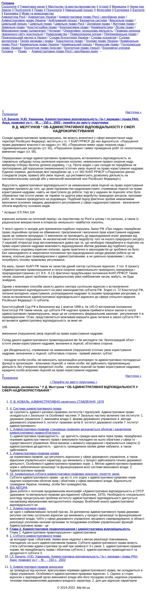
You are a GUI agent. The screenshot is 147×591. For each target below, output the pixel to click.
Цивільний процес (14, 23)
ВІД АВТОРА (18, 487)
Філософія (103, 10)
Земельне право (13, 27)
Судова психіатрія (104, 37)
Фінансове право (107, 44)
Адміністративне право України (24, 20)
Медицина (119, 6)
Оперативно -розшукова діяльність (88, 30)
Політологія (23, 10)
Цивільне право (41, 23)
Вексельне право (121, 20)
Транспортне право (69, 41)
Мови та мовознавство (38, 13)
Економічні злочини (116, 47)
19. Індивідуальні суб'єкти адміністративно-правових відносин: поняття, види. (65, 474)
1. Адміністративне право (28, 508)
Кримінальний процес (77, 44)
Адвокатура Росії (14, 17)
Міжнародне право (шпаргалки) (24, 30)
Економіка (11, 13)
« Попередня (10, 112)
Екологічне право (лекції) (82, 47)
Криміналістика (102, 27)
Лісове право (124, 27)
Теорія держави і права (36, 41)
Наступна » (133, 112)
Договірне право (98, 23)
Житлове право (124, 23)
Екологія (138, 10)
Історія (104, 6)
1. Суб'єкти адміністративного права (35, 535)
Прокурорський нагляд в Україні (24, 37)
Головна (7, 51)
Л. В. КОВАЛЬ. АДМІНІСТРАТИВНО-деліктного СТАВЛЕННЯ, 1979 (57, 401)
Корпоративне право (74, 27)
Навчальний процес (79, 10)
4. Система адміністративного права (35, 408)
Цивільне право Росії (69, 23)
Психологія (54, 10)
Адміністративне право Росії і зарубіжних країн (92, 17)
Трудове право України (101, 41)
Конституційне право (42, 27)
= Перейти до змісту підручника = (73, 382)
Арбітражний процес (63, 20)
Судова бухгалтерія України (69, 37)
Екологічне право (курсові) (43, 47)
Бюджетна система (93, 20)
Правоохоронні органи (85, 34)
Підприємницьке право (120, 34)
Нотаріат (54, 30)
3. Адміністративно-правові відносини (36, 566)
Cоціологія (9, 6)
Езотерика (121, 10)
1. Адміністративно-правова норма (34, 453)
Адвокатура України (42, 17)
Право (38, 10)
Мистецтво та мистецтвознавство (72, 6)
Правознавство (56, 34)
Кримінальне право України (39, 44)
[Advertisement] (73, 80)
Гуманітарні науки (32, 6)
